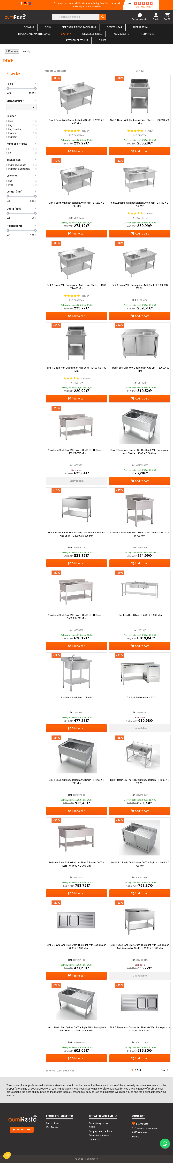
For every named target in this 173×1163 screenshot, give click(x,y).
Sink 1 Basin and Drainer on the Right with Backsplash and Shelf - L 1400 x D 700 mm (76, 1029)
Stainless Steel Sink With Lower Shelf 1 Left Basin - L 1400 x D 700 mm (76, 452)
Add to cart (76, 151)
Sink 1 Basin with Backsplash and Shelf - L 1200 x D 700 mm (77, 204)
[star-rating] (143, 3)
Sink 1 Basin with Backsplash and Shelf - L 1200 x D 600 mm (77, 122)
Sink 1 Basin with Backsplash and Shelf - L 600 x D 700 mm (76, 369)
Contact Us (21, 1129)
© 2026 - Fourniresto (86, 1158)
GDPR (92, 1127)
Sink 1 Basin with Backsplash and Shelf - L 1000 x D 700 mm (140, 287)
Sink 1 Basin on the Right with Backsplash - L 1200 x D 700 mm (139, 781)
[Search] (79, 17)
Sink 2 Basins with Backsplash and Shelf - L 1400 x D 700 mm (139, 204)
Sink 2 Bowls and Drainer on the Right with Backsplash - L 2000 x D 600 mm (76, 946)
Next (165, 1070)
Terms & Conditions (99, 1135)
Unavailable (76, 480)
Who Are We (52, 1127)
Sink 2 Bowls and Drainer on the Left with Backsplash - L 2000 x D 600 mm (140, 1029)
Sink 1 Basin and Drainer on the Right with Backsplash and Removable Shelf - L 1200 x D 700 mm (140, 946)
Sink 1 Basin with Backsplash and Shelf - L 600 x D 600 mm (139, 122)
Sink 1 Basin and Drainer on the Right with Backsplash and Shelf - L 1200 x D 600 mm (140, 452)
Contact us (94, 1139)
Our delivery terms (98, 1123)
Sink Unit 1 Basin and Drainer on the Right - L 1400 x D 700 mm (139, 864)
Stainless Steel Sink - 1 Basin (76, 697)
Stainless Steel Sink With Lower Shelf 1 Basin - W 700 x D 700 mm (139, 534)
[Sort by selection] (160, 71)
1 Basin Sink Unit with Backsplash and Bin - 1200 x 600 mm (139, 369)
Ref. (71, 135)
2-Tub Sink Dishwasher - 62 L (139, 697)
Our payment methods (100, 1131)
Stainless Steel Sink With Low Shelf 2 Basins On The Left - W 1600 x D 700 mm (76, 864)
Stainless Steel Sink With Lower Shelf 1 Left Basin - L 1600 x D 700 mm (76, 617)
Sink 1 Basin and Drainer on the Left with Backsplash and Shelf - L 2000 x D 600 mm (76, 534)
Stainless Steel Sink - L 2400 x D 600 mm (140, 615)
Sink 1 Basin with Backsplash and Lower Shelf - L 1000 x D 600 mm (76, 287)
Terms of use (52, 1123)
